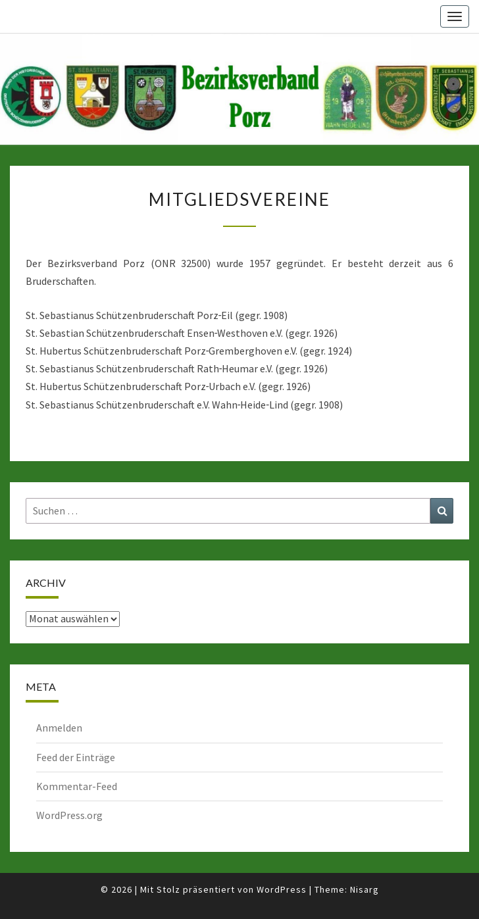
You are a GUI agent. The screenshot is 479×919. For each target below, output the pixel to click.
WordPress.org (69, 815)
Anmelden (59, 727)
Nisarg (364, 889)
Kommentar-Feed (76, 786)
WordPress (282, 889)
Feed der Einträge (75, 757)
